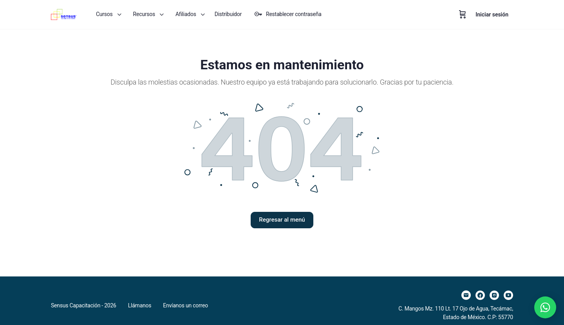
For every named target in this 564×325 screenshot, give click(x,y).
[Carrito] (462, 14)
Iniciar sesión (491, 14)
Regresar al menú (282, 219)
